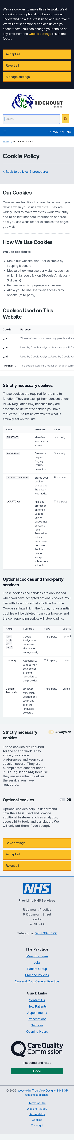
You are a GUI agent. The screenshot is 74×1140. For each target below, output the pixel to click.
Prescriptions (37, 1019)
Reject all (12, 65)
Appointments (37, 1013)
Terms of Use (37, 1103)
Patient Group (37, 969)
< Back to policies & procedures (26, 171)
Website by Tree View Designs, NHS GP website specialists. (43, 1092)
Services (37, 1025)
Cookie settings (40, 34)
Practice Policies (37, 975)
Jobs (37, 962)
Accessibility (37, 1114)
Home (6, 141)
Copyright (37, 1125)
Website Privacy (37, 1108)
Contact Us (37, 1000)
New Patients (37, 1006)
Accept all (13, 54)
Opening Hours (37, 1031)
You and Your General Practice (37, 981)
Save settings (15, 843)
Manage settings (18, 77)
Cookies (37, 1120)
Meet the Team (37, 956)
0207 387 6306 (46, 933)
